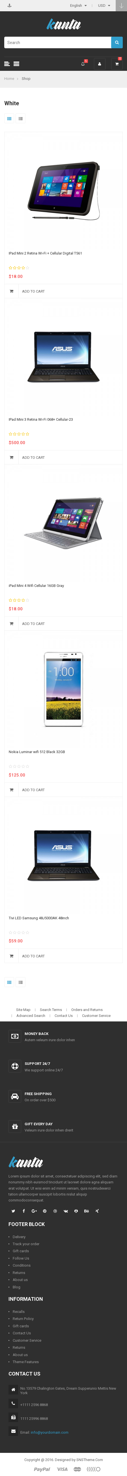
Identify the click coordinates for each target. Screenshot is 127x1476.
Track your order (26, 1244)
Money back (36, 1034)
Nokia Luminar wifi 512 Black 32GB (37, 752)
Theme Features (26, 1362)
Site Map (23, 1010)
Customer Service (96, 1016)
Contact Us (64, 1016)
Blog (16, 1287)
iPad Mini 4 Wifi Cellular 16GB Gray (36, 586)
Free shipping (38, 1094)
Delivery (19, 1237)
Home (9, 78)
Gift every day (39, 1124)
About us (20, 1280)
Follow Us (21, 1258)
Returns (19, 1273)
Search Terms (51, 1010)
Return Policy (23, 1319)
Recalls (19, 1312)
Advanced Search (30, 1016)
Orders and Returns (87, 1010)
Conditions (22, 1265)
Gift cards (21, 1251)
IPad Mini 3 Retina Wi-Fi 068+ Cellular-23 (41, 419)
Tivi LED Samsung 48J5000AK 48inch (39, 918)
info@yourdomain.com (49, 1432)
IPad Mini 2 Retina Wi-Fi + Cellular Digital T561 (45, 253)
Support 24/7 (37, 1064)
